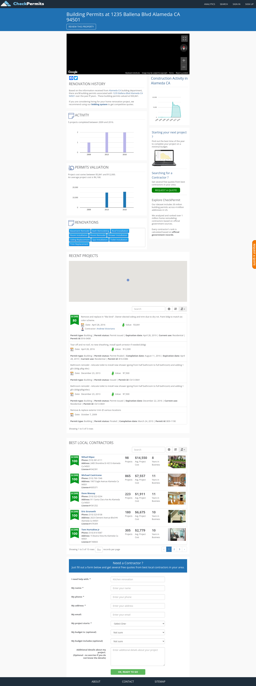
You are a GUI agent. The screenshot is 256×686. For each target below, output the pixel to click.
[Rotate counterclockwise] (181, 48)
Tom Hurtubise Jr (90, 529)
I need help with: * (81, 579)
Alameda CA (115, 90)
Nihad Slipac (88, 456)
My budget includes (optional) (87, 640)
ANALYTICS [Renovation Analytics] (209, 4)
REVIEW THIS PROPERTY (81, 26)
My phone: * (77, 596)
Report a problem (182, 73)
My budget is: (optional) (83, 632)
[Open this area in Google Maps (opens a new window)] (72, 72)
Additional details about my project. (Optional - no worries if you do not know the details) (89, 654)
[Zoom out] (184, 67)
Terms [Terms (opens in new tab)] (171, 73)
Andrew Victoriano (106, 328)
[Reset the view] (183, 48)
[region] (128, 54)
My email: (76, 614)
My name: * (77, 587)
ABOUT (96, 681)
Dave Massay (88, 493)
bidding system (99, 104)
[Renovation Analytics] (164, 157)
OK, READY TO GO (128, 671)
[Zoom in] (184, 60)
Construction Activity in (169, 80)
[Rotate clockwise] (186, 48)
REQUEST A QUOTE (166, 190)
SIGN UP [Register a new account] (249, 4)
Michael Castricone (91, 475)
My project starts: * (81, 623)
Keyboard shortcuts (132, 73)
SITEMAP (160, 681)
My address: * (78, 605)
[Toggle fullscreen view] (184, 38)
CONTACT (128, 681)
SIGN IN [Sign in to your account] (236, 4)
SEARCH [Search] (224, 4)
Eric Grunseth (88, 511)
